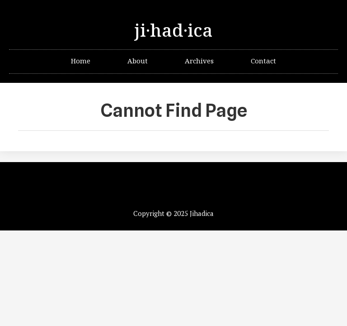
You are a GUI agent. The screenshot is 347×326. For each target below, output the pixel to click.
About (137, 61)
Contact (263, 61)
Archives (199, 61)
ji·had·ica (173, 31)
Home (80, 61)
